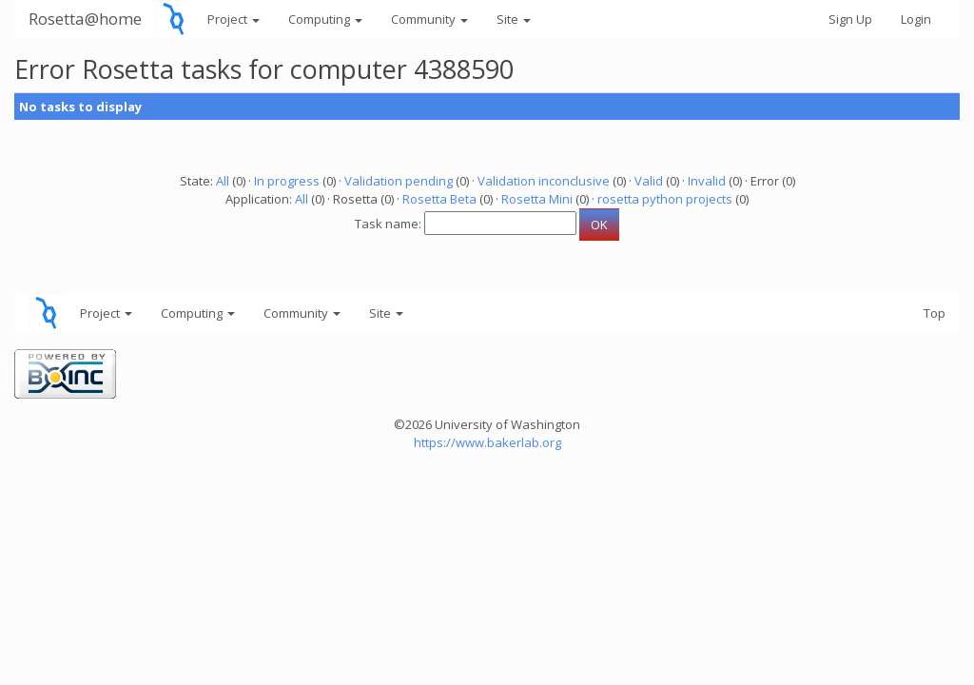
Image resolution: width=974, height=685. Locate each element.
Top (934, 313)
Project (233, 19)
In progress (287, 180)
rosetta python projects (664, 198)
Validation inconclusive (543, 180)
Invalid (707, 180)
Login (916, 19)
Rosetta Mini (537, 198)
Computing (325, 19)
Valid (648, 180)
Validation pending (398, 180)
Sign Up (850, 19)
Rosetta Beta (439, 198)
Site (514, 19)
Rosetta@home (85, 18)
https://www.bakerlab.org (487, 442)
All (222, 180)
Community (429, 19)
